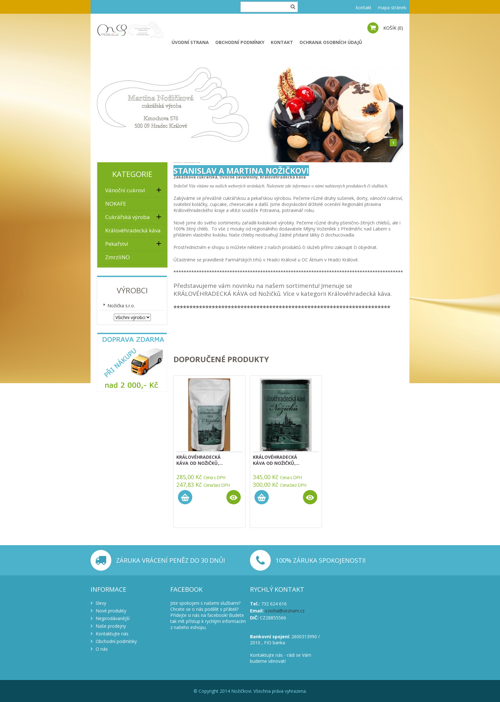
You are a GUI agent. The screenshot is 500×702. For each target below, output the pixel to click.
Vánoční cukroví (125, 190)
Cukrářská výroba (127, 217)
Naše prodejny (111, 626)
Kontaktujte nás (112, 634)
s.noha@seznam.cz (285, 611)
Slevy (101, 603)
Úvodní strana (190, 42)
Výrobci (132, 290)
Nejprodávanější (112, 618)
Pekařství (116, 243)
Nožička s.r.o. (121, 306)
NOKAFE (115, 203)
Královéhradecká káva (133, 230)
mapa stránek (392, 7)
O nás (102, 649)
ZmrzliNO (117, 257)
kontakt (363, 7)
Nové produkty (111, 611)
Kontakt (282, 42)
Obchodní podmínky (239, 42)
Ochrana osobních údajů (330, 42)
